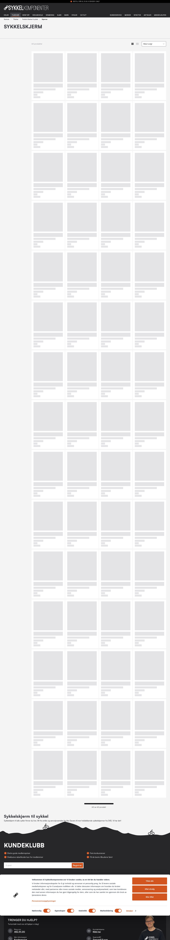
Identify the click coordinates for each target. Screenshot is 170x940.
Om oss (7, 897)
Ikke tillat (150, 921)
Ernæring (50, 15)
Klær (59, 15)
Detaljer (129, 935)
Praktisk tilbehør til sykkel (30, 19)
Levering (62, 892)
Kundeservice (116, 15)
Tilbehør (15, 15)
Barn (66, 15)
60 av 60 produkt (99, 807)
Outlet (83, 15)
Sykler (74, 15)
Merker (128, 15)
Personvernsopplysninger (44, 925)
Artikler (147, 15)
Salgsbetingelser (11, 883)
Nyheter (137, 15)
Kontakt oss (64, 883)
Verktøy (26, 15)
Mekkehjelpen (160, 15)
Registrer (77, 865)
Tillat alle (150, 905)
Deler (6, 15)
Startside (6, 19)
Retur (61, 887)
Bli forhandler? (10, 892)
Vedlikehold (37, 15)
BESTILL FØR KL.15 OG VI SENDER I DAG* (86, 1)
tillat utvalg (149, 913)
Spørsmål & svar (65, 897)
